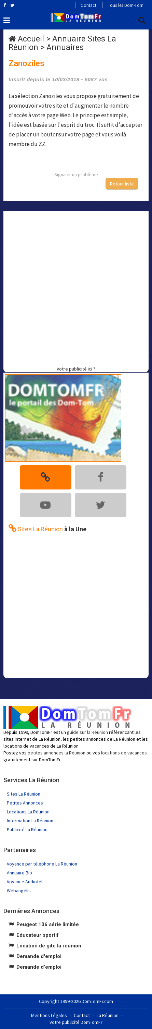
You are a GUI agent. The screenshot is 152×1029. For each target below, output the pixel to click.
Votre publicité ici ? (76, 369)
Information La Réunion (30, 821)
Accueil (31, 39)
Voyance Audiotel (24, 882)
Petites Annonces (25, 803)
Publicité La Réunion (27, 829)
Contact (88, 5)
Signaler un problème (76, 174)
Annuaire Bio (19, 873)
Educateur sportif (37, 935)
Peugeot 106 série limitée (47, 924)
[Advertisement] (76, 287)
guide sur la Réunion (87, 732)
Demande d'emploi (38, 956)
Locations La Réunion (28, 812)
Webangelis (19, 890)
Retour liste (122, 184)
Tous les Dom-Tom (125, 5)
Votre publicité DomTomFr (76, 1022)
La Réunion (108, 1015)
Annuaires (65, 47)
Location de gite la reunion (48, 946)
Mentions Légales (49, 1015)
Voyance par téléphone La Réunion (42, 864)
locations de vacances (124, 753)
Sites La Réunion (23, 794)
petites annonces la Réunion (56, 753)
